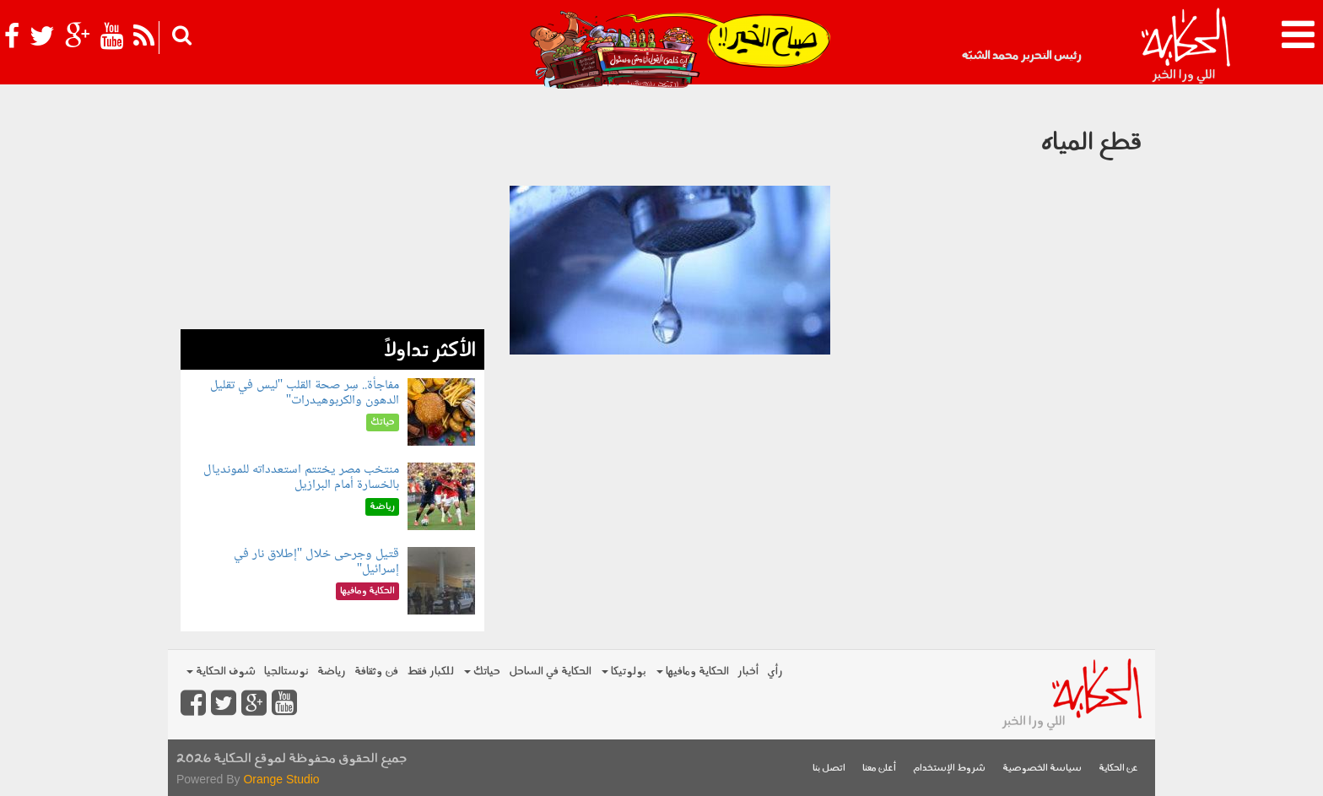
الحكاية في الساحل (550, 671)
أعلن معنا (879, 768)
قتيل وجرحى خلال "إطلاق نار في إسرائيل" (317, 562)
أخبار (748, 671)
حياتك (482, 671)
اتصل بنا (829, 768)
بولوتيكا (624, 671)
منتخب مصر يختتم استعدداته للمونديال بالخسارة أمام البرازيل (301, 477)
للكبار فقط (430, 671)
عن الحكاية (1118, 768)
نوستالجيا (286, 671)
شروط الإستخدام (949, 768)
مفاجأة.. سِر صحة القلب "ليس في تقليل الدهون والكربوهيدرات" (305, 393)
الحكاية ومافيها (692, 671)
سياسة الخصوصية (1042, 768)
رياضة (331, 671)
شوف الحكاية (221, 671)
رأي (775, 671)
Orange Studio (281, 779)
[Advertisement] (332, 211)
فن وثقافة (376, 671)
